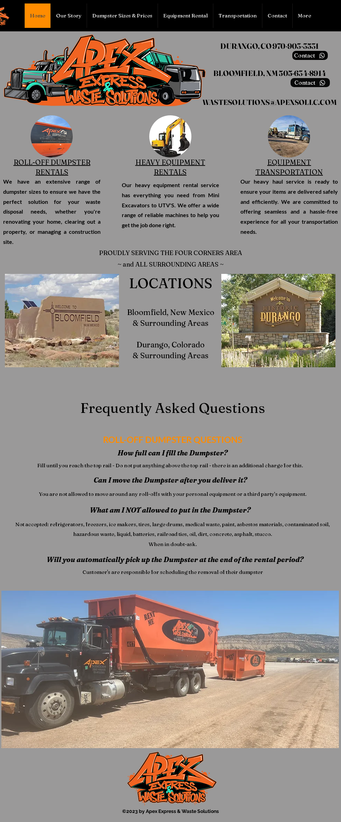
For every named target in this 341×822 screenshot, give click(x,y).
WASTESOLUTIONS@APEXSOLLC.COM (270, 102)
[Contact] (310, 55)
